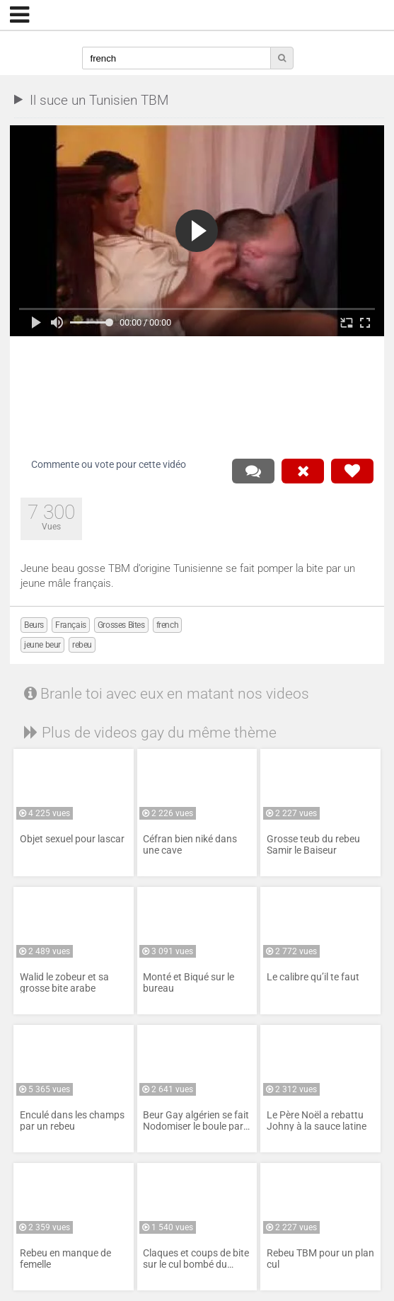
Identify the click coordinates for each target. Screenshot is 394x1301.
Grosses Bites (121, 625)
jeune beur (42, 645)
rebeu (82, 645)
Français (70, 625)
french (167, 625)
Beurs (34, 625)
